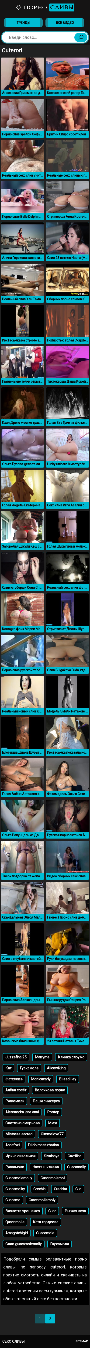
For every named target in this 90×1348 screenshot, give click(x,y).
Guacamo (12, 1200)
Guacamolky (15, 1189)
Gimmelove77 (52, 1134)
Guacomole (45, 1233)
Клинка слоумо (71, 1057)
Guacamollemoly (42, 1200)
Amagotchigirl (16, 1233)
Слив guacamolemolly (23, 1244)
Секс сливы (13, 1341)
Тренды (23, 23)
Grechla (39, 1189)
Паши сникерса (46, 1101)
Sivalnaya (51, 1156)
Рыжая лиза (75, 1211)
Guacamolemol (53, 1178)
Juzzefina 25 (16, 1057)
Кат (8, 1068)
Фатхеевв (14, 1079)
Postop (53, 1112)
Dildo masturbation (43, 1145)
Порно (45, 7)
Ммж (52, 1123)
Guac (52, 1211)
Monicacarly (41, 1079)
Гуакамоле (29, 1068)
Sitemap (82, 1341)
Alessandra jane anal (22, 1112)
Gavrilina (74, 1156)
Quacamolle (14, 1222)
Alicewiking (56, 1068)
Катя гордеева (45, 1222)
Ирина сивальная (20, 1156)
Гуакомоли (14, 1101)
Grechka (60, 1189)
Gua (78, 1189)
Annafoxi (12, 1145)
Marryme (42, 1057)
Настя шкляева (45, 1167)
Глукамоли (59, 1244)
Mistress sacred (18, 1134)
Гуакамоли (14, 1167)
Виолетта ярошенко (22, 1211)
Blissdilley (67, 1079)
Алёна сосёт (15, 1090)
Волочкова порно (50, 1090)
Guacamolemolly (18, 1178)
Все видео (65, 23)
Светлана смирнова (22, 1123)
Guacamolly (76, 1167)
